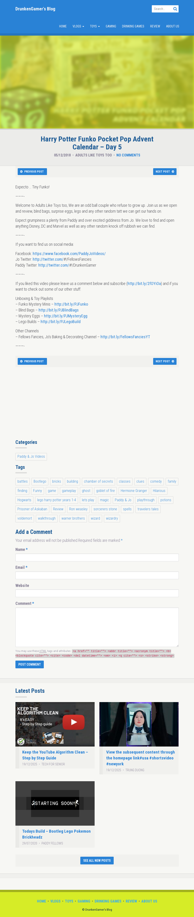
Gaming (111, 26)
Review (155, 26)
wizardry (112, 518)
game (52, 491)
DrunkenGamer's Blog (35, 9)
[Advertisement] (97, 405)
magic (104, 500)
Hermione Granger (134, 491)
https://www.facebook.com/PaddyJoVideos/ (69, 253)
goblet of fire (105, 491)
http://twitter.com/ (48, 259)
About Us (172, 26)
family (172, 481)
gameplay (69, 491)
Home (63, 26)
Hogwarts (24, 500)
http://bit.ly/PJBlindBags (59, 310)
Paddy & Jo (123, 500)
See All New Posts (97, 860)
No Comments (128, 155)
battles (22, 481)
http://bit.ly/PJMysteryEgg (65, 316)
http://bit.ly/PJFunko (71, 304)
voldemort (24, 518)
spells (127, 509)
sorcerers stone (105, 509)
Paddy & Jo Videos (31, 456)
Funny (37, 491)
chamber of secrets (98, 481)
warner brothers (73, 518)
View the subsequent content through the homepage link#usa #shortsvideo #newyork (140, 757)
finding (22, 491)
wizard (95, 518)
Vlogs (78, 26)
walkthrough (47, 518)
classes (124, 481)
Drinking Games (133, 26)
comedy (156, 481)
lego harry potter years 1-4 (56, 500)
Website (22, 585)
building (72, 481)
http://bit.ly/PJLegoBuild (61, 321)
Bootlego (40, 481)
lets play (88, 500)
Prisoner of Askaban (32, 509)
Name (21, 549)
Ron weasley (78, 509)
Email (21, 567)
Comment (24, 603)
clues (140, 481)
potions (165, 500)
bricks (56, 481)
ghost (86, 491)
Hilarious (159, 491)
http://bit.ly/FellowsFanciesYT (125, 336)
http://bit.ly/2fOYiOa (144, 283)
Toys (95, 26)
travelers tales (148, 509)
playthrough (146, 500)
